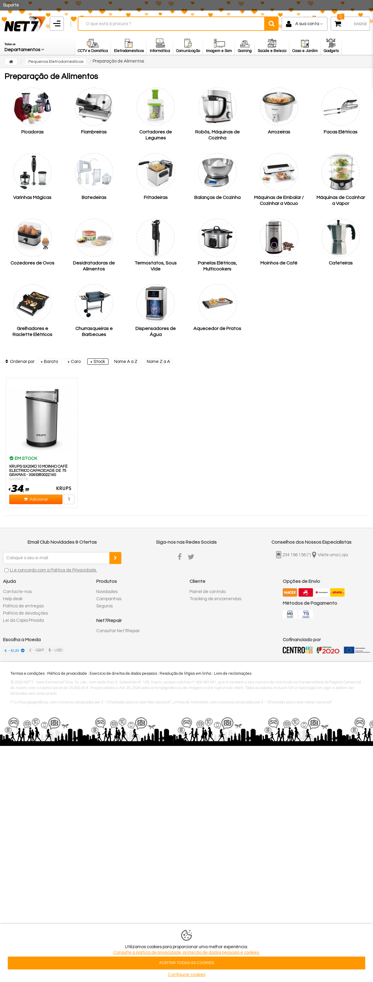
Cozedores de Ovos (32, 263)
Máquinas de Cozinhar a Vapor (341, 200)
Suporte (11, 5)
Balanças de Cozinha (217, 197)
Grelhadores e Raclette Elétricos (32, 331)
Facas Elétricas (340, 132)
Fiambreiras (94, 132)
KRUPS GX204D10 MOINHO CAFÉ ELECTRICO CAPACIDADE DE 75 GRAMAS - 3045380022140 (38, 470)
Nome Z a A (158, 361)
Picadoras (32, 132)
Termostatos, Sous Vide (155, 266)
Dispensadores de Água (155, 331)
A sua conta (307, 24)
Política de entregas (23, 606)
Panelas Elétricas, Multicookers (217, 266)
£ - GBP (36, 650)
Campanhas (108, 599)
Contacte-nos (17, 591)
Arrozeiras (279, 132)
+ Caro (74, 361)
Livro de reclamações (232, 673)
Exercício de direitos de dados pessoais (123, 673)
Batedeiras (94, 197)
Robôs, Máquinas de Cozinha (217, 135)
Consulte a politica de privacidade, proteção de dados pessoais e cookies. (186, 952)
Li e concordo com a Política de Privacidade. (53, 570)
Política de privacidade (67, 673)
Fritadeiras (156, 197)
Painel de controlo (207, 591)
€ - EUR (12, 651)
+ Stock (98, 361)
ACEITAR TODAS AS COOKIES (186, 963)
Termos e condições (27, 673)
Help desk (12, 599)
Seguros (104, 606)
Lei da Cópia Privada (23, 620)
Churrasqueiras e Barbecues (94, 331)
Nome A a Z (126, 361)
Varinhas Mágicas (32, 197)
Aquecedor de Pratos (217, 328)
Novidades (106, 591)
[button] (24, 45)
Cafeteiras (341, 263)
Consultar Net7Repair (118, 631)
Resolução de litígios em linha (185, 673)
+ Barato (49, 361)
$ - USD (55, 650)
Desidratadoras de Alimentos (94, 266)
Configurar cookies (186, 974)
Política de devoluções (25, 613)
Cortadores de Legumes (155, 135)
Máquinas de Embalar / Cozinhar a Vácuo (279, 200)
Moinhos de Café (278, 263)
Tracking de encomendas (215, 599)
